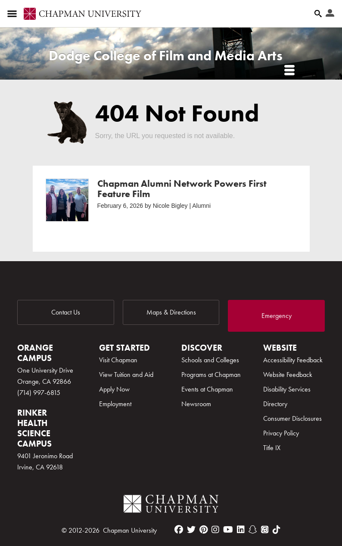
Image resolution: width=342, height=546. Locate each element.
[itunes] (265, 529)
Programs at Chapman (211, 374)
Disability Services (287, 389)
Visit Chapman (118, 359)
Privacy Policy (281, 433)
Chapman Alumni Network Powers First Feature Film (182, 188)
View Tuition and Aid (126, 374)
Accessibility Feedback (293, 359)
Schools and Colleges (210, 359)
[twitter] (191, 529)
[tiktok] (276, 529)
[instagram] (215, 529)
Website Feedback (287, 374)
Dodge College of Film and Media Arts (166, 56)
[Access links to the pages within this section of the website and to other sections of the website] (14, 14)
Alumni (201, 205)
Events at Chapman (207, 389)
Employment (115, 403)
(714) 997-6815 (38, 392)
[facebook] (178, 529)
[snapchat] (253, 529)
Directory (275, 403)
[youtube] (228, 529)
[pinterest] (203, 529)
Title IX (271, 447)
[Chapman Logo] (171, 505)
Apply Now (114, 389)
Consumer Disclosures (292, 418)
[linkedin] (241, 529)
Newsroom (196, 403)
